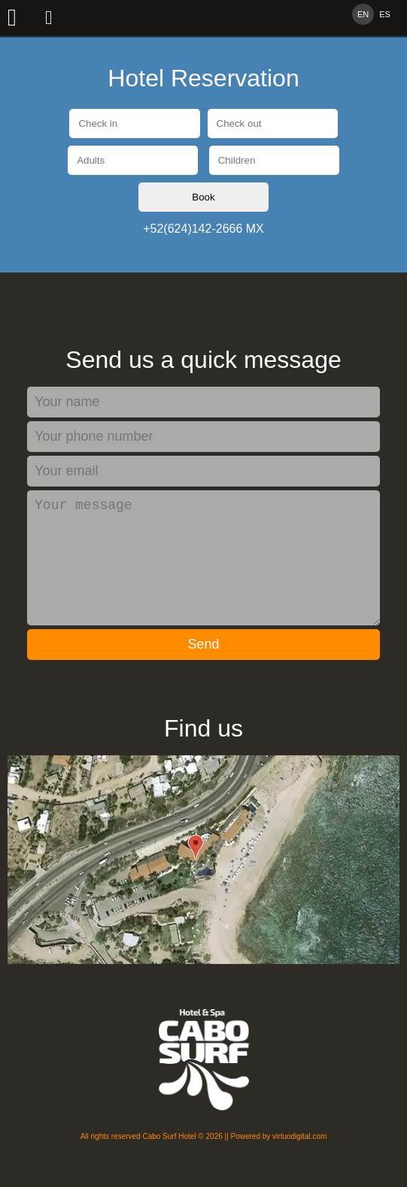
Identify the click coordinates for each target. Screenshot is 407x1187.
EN (363, 14)
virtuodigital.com (299, 1160)
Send (203, 668)
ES (384, 14)
